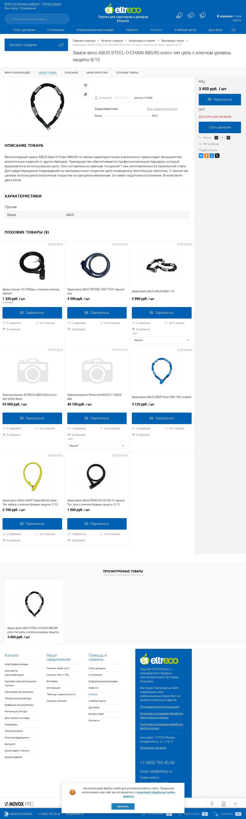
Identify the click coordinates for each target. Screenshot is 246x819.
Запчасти (10, 743)
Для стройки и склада (17, 717)
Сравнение (157, 814)
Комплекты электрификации (14, 671)
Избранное (193, 814)
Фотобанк (52, 680)
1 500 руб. (97, 510)
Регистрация (55, 4)
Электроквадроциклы (17, 736)
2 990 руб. (162, 299)
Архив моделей (13, 756)
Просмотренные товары (123, 570)
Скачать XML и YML (58, 673)
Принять (123, 806)
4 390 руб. (97, 299)
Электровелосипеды (16, 663)
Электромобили (14, 730)
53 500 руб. (32, 405)
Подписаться (32, 312)
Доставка (215, 30)
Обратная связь (18, 814)
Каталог (156, 30)
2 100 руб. (32, 510)
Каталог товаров (36, 45)
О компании (55, 30)
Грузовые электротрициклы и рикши (21, 682)
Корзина (227, 814)
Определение (28, 8)
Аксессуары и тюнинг (17, 749)
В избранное (11, 328)
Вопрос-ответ (96, 713)
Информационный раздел (95, 30)
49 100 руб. (97, 405)
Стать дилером (24, 30)
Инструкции (53, 686)
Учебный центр (185, 30)
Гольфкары (11, 723)
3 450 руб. (18, 636)
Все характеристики (162, 109)
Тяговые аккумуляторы (18, 697)
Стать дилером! (220, 127)
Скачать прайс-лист (58, 667)
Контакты (94, 719)
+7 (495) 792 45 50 (49, 814)
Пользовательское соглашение (159, 705)
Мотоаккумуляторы (16, 710)
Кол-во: (207, 137)
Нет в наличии (45, 322)
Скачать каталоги (57, 699)
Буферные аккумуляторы (19, 704)
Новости (132, 30)
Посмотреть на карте (153, 746)
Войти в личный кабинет (23, 4)
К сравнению (11, 322)
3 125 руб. (162, 405)
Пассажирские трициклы (19, 690)
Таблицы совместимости (61, 693)
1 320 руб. (32, 299)
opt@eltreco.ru (161, 770)
